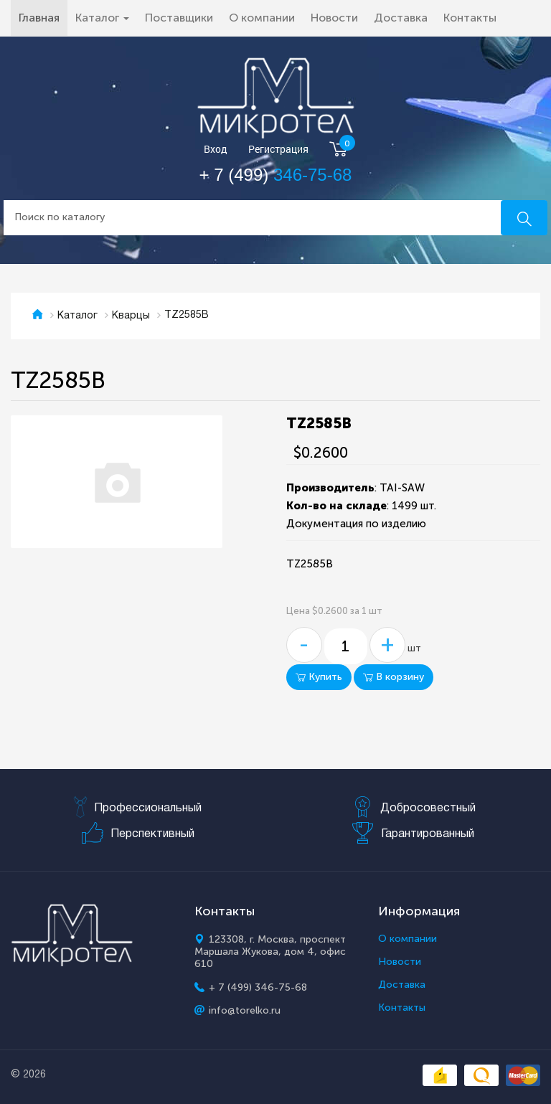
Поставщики (179, 17)
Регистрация (278, 149)
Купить (319, 677)
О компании (262, 17)
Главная (43, 17)
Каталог (77, 316)
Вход (215, 149)
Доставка (401, 17)
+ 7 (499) (275, 174)
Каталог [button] (102, 17)
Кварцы (131, 316)
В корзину (393, 677)
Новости (334, 17)
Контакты (469, 17)
